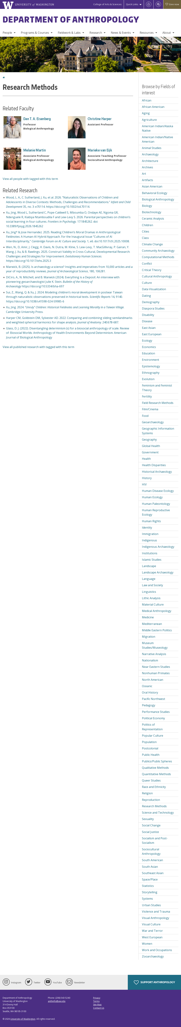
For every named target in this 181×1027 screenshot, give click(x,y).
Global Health (151, 446)
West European (152, 937)
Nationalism (150, 660)
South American (152, 860)
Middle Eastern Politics (157, 630)
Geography (149, 439)
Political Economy (153, 718)
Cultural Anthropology (157, 276)
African (146, 100)
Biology (147, 206)
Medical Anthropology (156, 611)
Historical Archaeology (157, 472)
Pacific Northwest (153, 699)
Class (145, 238)
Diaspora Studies (153, 308)
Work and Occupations (157, 950)
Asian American (152, 186)
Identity (147, 527)
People (7, 33)
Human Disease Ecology (158, 491)
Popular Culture (152, 736)
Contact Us (98, 1007)
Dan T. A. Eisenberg (37, 118)
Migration (148, 637)
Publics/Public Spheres (157, 761)
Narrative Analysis (154, 654)
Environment (150, 360)
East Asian (149, 328)
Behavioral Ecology (154, 193)
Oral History (150, 692)
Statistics (148, 886)
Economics (149, 347)
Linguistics (149, 592)
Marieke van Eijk (100, 150)
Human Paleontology (156, 504)
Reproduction (151, 800)
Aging (146, 113)
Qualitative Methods (155, 768)
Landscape (149, 566)
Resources (147, 33)
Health (146, 459)
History (147, 478)
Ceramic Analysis (153, 218)
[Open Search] (158, 4)
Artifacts (147, 180)
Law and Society (152, 585)
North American (152, 680)
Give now (172, 4)
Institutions (149, 553)
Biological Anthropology (158, 199)
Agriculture (149, 120)
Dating (146, 296)
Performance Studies (156, 712)
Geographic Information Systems (158, 431)
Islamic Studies (151, 560)
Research (95, 33)
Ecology (147, 341)
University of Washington (22, 1018)
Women (147, 944)
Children (147, 225)
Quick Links (132, 4)
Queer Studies (151, 780)
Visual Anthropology (155, 918)
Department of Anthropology (71, 19)
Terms (96, 1001)
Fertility (147, 396)
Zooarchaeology (153, 956)
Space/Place (150, 879)
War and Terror (152, 931)
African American (153, 107)
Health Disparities (154, 465)
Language (148, 579)
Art (144, 174)
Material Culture (153, 604)
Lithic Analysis (151, 598)
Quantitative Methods (156, 774)
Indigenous (149, 540)
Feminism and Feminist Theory (157, 387)
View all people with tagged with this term (30, 179)
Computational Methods (158, 257)
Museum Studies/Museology (155, 645)
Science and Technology (158, 813)
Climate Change (152, 244)
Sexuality (148, 819)
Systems (147, 899)
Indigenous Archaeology (158, 547)
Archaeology (150, 154)
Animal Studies (151, 148)
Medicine (148, 617)
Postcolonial (150, 748)
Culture (147, 283)
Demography (150, 302)
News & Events (121, 33)
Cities (145, 231)
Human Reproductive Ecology (156, 512)
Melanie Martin (34, 150)
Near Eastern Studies (156, 667)
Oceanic (147, 686)
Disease (147, 321)
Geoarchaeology (153, 422)
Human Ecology (152, 497)
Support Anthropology (154, 982)
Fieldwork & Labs (69, 33)
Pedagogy (148, 705)
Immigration (150, 534)
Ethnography (150, 373)
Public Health (150, 755)
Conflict (147, 264)
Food (145, 416)
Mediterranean (152, 624)
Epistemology (151, 366)
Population (149, 742)
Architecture (150, 161)
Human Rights (151, 521)
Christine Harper (100, 118)
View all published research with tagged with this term (38, 347)
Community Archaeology (158, 251)
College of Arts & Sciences (107, 4)
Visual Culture (151, 924)
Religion (147, 793)
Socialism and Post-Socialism (155, 840)
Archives (147, 167)
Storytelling (149, 892)
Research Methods (154, 806)
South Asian (150, 867)
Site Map (97, 1004)
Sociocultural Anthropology (151, 851)
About (166, 33)
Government (150, 452)
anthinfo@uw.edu (56, 1001)
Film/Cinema (150, 409)
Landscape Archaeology (157, 572)
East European (151, 334)
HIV (144, 484)
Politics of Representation (152, 727)
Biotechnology (151, 212)
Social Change (151, 825)
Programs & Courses (35, 33)
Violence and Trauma (156, 911)
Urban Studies (151, 905)
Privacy (96, 997)
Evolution (148, 379)
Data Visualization (154, 289)
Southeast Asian (153, 873)
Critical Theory (151, 270)
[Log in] (148, 4)
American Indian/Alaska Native (157, 128)
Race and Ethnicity (154, 787)
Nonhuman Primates (156, 673)
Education (148, 353)
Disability (148, 315)
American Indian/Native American (157, 139)
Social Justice (150, 832)
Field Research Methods (157, 403)
